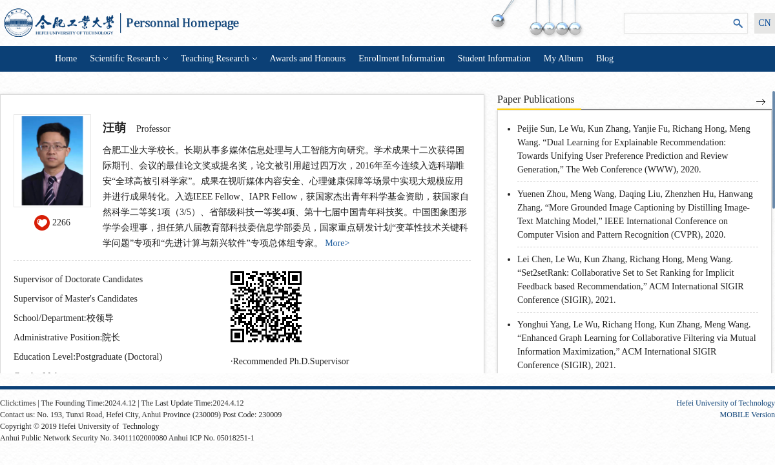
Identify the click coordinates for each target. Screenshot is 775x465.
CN (764, 23)
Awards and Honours (308, 58)
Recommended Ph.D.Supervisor (291, 361)
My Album (563, 58)
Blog (605, 58)
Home (66, 58)
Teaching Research (219, 58)
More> (337, 243)
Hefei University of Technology (725, 403)
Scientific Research (128, 58)
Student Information (494, 58)
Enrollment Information (401, 58)
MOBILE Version (747, 414)
